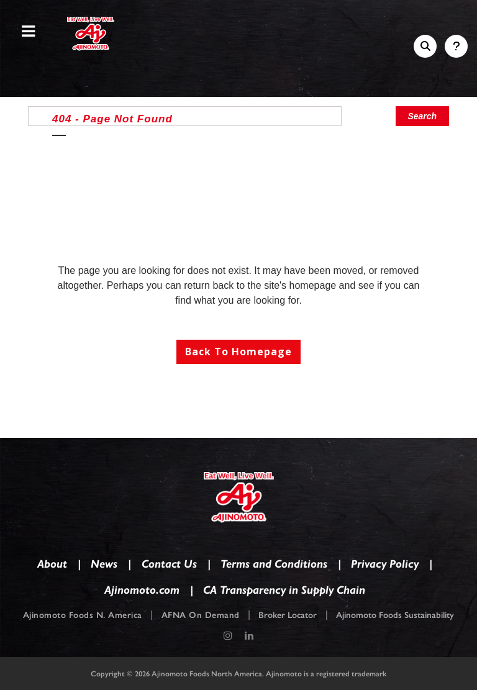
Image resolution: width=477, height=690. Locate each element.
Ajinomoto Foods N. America (82, 615)
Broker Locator (287, 615)
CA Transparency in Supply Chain (284, 589)
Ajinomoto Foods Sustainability (395, 615)
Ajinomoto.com (141, 589)
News (104, 563)
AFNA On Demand (200, 615)
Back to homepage (238, 351)
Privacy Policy (385, 563)
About (52, 563)
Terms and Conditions (273, 563)
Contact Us (169, 563)
